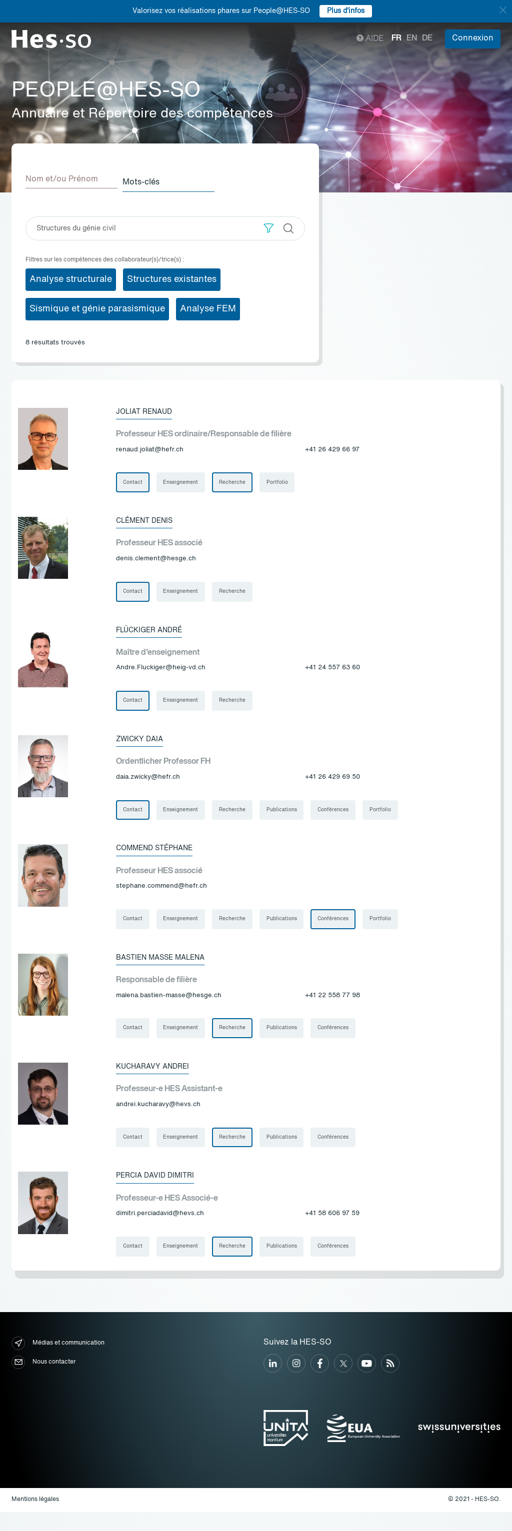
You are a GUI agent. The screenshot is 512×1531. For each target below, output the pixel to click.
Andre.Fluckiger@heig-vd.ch (161, 671)
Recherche (237, 480)
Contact (134, 480)
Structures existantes (171, 276)
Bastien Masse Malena (167, 968)
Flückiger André (154, 632)
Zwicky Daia (142, 744)
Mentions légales (35, 1519)
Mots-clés (152, 179)
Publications (289, 816)
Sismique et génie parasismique (97, 305)
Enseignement (184, 480)
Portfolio (285, 480)
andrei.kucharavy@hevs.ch (158, 1119)
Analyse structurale (71, 276)
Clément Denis (149, 520)
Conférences (343, 816)
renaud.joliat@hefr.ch (150, 447)
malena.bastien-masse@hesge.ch (169, 1007)
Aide (370, 39)
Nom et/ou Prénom (62, 179)
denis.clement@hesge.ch (156, 559)
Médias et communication (58, 1362)
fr (397, 38)
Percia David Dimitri (159, 1192)
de (427, 38)
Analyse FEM (208, 305)
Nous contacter (44, 1381)
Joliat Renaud (148, 408)
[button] (268, 225)
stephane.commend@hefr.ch (161, 895)
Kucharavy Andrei (157, 1080)
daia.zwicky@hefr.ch (148, 783)
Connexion (473, 38)
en (411, 38)
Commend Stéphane (161, 856)
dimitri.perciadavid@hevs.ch (160, 1231)
